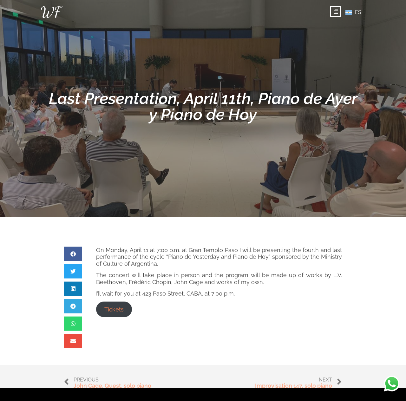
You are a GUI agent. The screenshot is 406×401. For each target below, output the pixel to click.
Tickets (114, 322)
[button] (73, 267)
